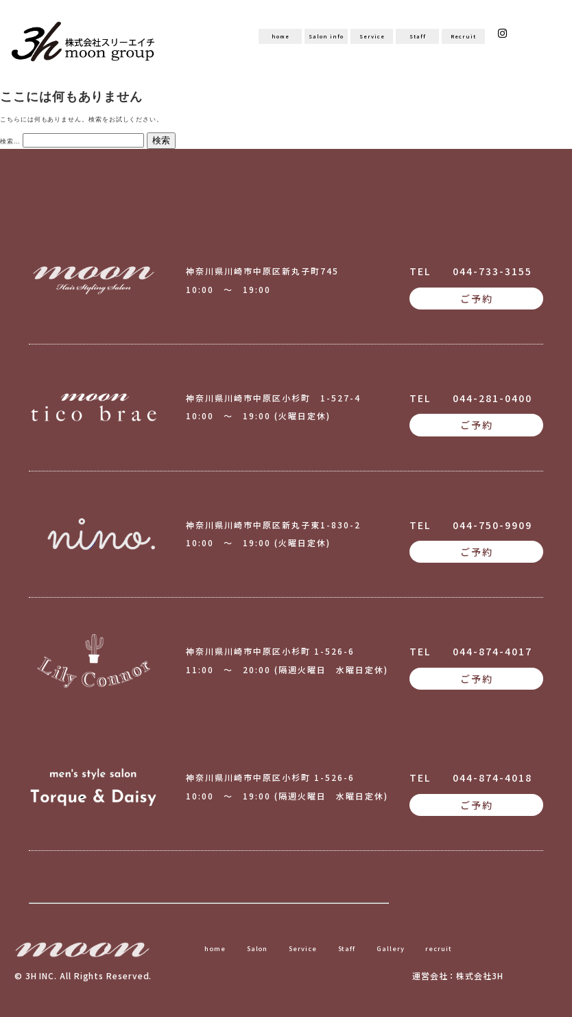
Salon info (326, 36)
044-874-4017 (492, 651)
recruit (438, 948)
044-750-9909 (492, 525)
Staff (417, 36)
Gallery (390, 948)
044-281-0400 (492, 398)
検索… (10, 141)
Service (371, 36)
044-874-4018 (492, 777)
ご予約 (476, 298)
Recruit (463, 36)
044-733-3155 (492, 271)
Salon (257, 948)
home (280, 36)
